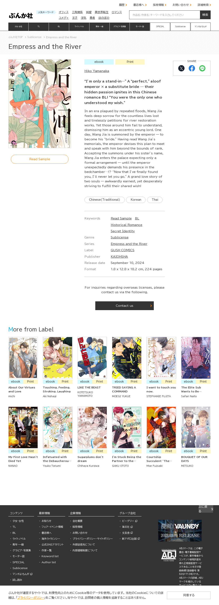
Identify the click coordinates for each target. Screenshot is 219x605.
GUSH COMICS (122, 260)
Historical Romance (126, 234)
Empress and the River (129, 253)
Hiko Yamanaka (96, 71)
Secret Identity (123, 241)
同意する (194, 595)
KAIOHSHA (119, 266)
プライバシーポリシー (23, 597)
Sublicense (120, 247)
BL (137, 228)
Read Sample (121, 228)
